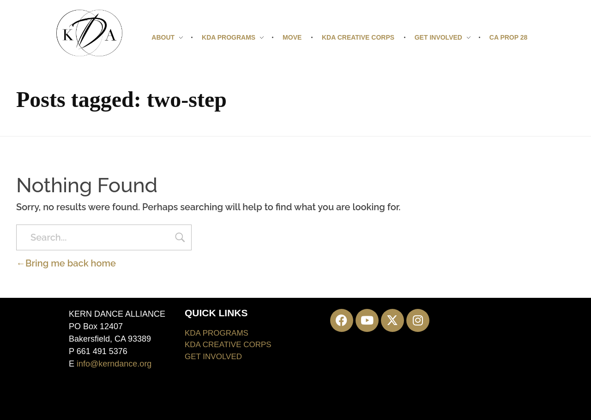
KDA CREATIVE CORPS (228, 344)
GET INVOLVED (213, 356)
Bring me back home (66, 263)
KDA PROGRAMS (216, 333)
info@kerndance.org (114, 363)
